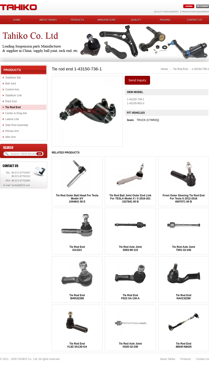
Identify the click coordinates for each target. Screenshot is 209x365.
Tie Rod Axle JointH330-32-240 (130, 345)
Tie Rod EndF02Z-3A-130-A (130, 297)
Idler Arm (10, 137)
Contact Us (202, 359)
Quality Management (166, 11)
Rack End (11, 101)
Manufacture (106, 19)
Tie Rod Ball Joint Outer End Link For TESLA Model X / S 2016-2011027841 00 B (130, 198)
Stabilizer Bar (13, 77)
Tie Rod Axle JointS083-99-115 (130, 248)
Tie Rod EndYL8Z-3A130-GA (77, 345)
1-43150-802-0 (135, 103)
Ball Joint (10, 83)
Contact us (194, 19)
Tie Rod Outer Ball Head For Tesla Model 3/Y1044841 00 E (77, 198)
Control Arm (12, 89)
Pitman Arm (12, 131)
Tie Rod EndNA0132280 (183, 297)
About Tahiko (48, 19)
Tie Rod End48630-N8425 (184, 345)
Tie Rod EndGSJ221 (77, 248)
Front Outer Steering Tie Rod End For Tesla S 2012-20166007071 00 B (183, 198)
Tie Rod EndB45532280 (77, 297)
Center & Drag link (16, 113)
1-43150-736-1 (200, 69)
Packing (165, 19)
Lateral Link (12, 119)
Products (77, 19)
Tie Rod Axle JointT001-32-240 (183, 248)
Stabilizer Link (13, 95)
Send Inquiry (137, 80)
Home (16, 19)
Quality (136, 19)
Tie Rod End (13, 107)
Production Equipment (195, 11)
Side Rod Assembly (16, 125)
